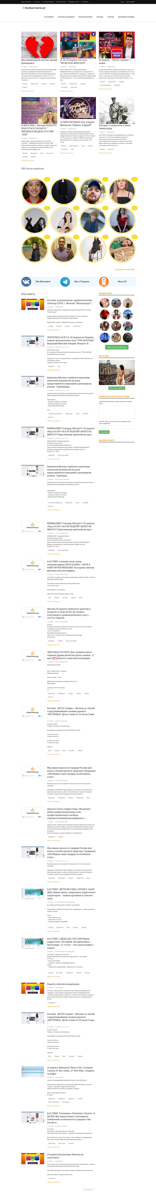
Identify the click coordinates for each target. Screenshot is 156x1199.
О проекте (85, 2)
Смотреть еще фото (117, 388)
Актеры (50, 326)
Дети (64, 750)
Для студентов (73, 146)
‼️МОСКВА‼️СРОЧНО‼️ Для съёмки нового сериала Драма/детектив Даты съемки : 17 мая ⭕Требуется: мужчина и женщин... (70, 655)
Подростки (79, 797)
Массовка (74, 87)
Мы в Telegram (81, 281)
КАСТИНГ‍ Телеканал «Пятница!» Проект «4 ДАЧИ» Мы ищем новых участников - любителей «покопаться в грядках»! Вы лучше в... (71, 1118)
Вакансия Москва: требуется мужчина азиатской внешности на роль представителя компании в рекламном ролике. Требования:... (69, 382)
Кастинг (52, 83)
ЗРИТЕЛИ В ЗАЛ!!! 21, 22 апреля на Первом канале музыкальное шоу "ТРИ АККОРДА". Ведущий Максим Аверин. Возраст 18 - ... (71, 340)
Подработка (34, 83)
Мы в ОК (122, 281)
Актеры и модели (48, 2)
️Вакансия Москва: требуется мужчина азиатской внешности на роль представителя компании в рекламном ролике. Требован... (69, 471)
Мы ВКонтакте (43, 281)
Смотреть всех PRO (125, 269)
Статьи (110, 17)
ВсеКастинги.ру (34, 8)
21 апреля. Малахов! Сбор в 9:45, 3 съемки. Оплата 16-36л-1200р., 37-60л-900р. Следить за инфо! (70, 1070)
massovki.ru (66, 1102)
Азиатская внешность (55, 413)
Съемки (43, 83)
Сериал (24, 87)
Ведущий (51, 366)
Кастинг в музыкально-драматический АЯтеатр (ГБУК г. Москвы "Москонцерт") (69, 302)
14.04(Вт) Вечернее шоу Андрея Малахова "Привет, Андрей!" (77, 123)
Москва (24, 83)
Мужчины (69, 413)
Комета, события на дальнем (63, 984)
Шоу (41, 153)
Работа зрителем (105, 85)
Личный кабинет (126, 17)
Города (99, 17)
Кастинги (37, 2)
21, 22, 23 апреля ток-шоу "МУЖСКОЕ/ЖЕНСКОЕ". (73, 61)
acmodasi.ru (76, 326)
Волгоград (61, 1143)
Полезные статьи (73, 2)
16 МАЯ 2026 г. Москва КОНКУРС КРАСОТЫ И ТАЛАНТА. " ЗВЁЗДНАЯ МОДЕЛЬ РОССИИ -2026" (39, 130)
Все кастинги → (89, 1189)
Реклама (85, 413)
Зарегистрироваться (117, 347)
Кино (80, 597)
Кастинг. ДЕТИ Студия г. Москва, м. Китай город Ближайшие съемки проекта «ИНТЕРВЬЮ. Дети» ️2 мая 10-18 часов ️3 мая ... (71, 713)
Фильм (73, 597)
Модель (33, 156)
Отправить (104, 432)
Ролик (77, 413)
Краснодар (51, 1143)
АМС (72, 149)
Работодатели (60, 2)
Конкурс (25, 156)
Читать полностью (27, 91)
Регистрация (131, 2)
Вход (122, 2)
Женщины (34, 153)
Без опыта (64, 87)
